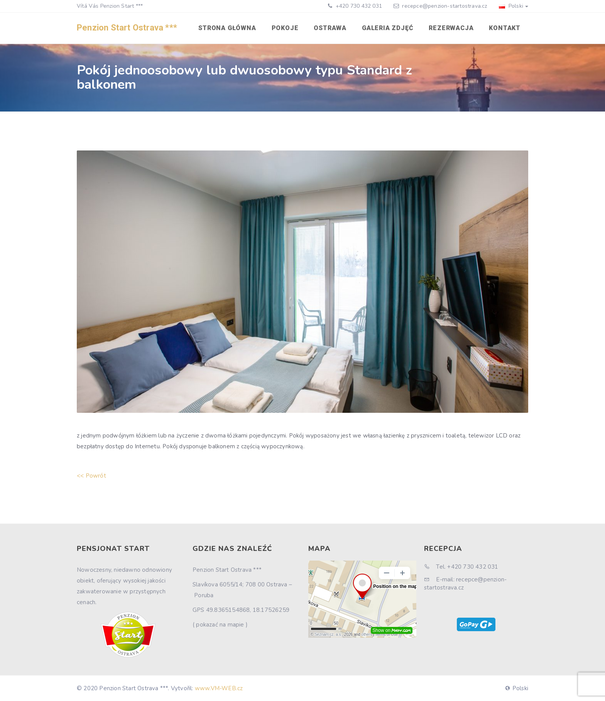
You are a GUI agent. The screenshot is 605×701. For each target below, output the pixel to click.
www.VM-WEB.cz (219, 688)
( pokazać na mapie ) (220, 624)
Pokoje (285, 28)
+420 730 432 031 (358, 6)
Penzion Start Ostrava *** (127, 27)
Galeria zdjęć (387, 28)
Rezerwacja (451, 28)
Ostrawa (330, 28)
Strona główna (227, 28)
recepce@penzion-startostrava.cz (444, 6)
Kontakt (505, 28)
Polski (513, 6)
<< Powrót (91, 476)
